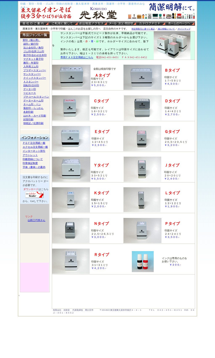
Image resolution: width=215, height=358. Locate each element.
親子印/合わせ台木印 (35, 55)
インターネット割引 (34, 150)
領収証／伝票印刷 (33, 123)
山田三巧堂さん (36, 220)
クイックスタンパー (34, 77)
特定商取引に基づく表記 (143, 29)
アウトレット (30, 155)
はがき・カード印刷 (34, 115)
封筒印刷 (28, 119)
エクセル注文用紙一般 (35, 147)
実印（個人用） (31, 40)
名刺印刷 (28, 111)
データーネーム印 (33, 100)
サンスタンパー (32, 74)
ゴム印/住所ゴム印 (33, 51)
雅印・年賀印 (30, 62)
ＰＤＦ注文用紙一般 (34, 143)
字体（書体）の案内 (34, 167)
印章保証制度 (30, 163)
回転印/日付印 (31, 85)
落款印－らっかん (33, 108)
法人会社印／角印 (33, 47)
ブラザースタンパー (34, 70)
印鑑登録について (33, 159)
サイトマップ (183, 29)
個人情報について (166, 29)
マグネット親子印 (33, 59)
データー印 (29, 89)
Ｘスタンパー (30, 81)
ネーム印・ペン (32, 104)
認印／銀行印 (30, 43)
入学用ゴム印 (30, 66)
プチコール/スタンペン (36, 96)
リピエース (29, 93)
